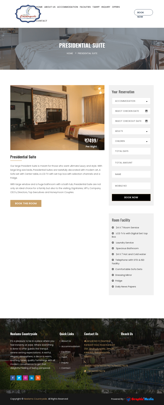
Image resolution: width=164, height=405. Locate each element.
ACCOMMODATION (67, 6)
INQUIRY (105, 6)
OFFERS (116, 6)
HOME (39, 6)
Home (70, 53)
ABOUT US (49, 6)
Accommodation (70, 346)
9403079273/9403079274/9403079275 (106, 365)
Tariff (64, 357)
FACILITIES (85, 6)
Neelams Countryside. (36, 398)
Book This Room (26, 203)
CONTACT (41, 20)
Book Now (140, 13)
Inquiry (64, 362)
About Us (66, 341)
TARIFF (96, 6)
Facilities (65, 351)
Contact (65, 368)
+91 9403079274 (96, 371)
